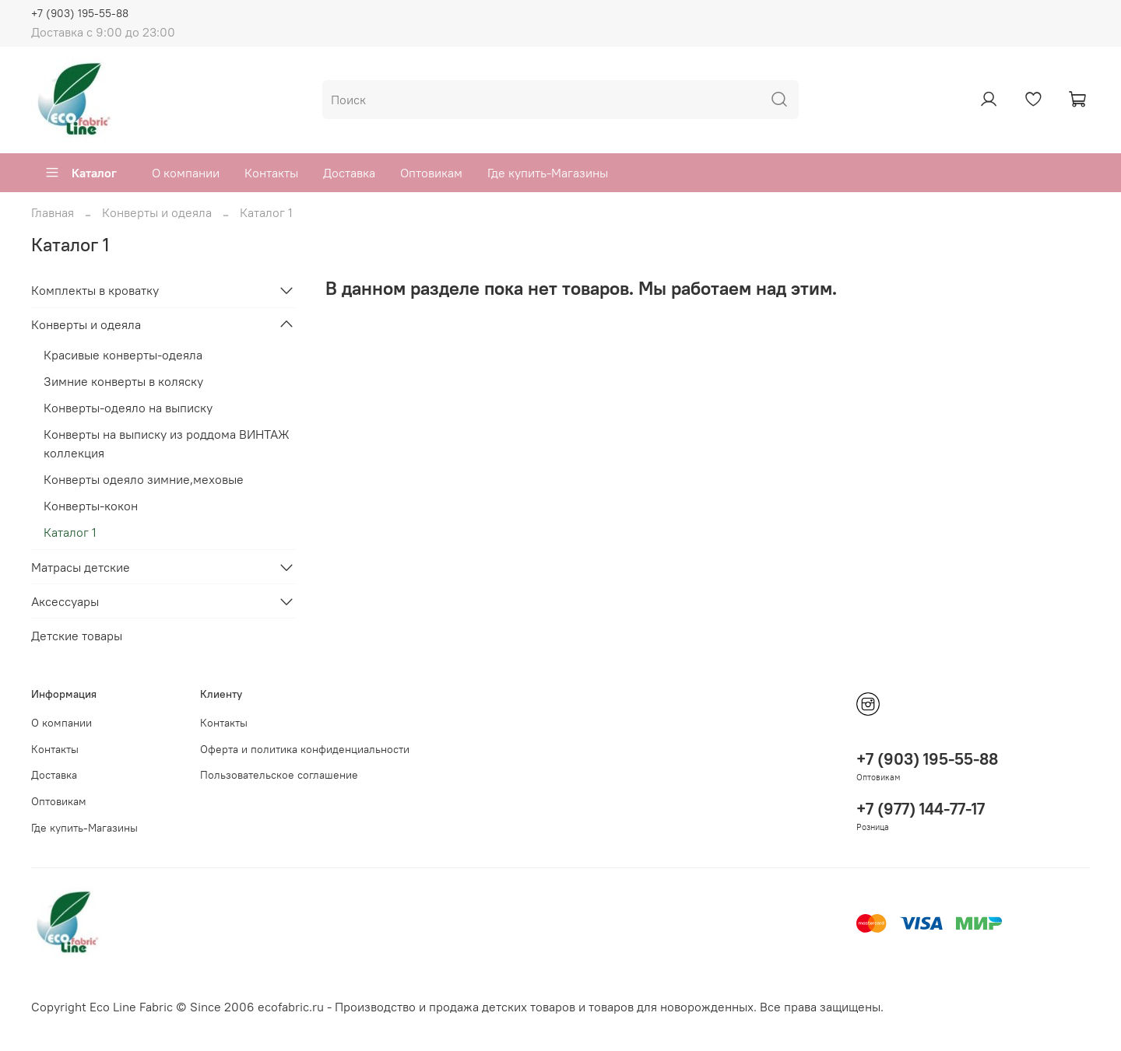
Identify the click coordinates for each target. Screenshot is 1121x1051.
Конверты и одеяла (157, 212)
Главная (52, 212)
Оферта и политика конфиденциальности (304, 749)
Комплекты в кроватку (95, 290)
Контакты (271, 172)
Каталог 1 (70, 532)
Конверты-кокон (91, 505)
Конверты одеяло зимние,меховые (144, 479)
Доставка (349, 172)
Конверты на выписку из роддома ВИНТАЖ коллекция (167, 443)
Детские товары (76, 635)
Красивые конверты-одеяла (123, 355)
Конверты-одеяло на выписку (128, 407)
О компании (186, 172)
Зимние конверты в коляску (123, 381)
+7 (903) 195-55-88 (79, 13)
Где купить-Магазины (547, 172)
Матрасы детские (80, 567)
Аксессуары (65, 601)
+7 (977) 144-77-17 (920, 808)
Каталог (80, 172)
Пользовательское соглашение (279, 775)
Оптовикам (431, 172)
